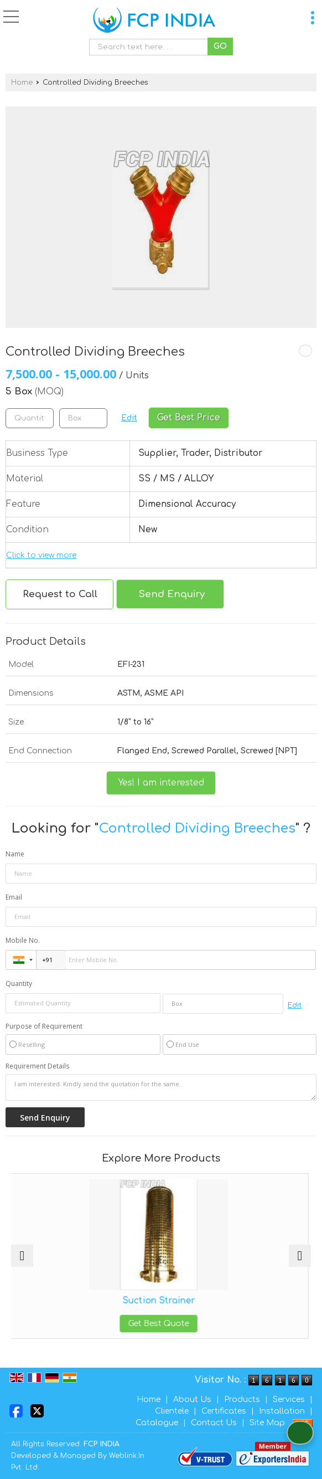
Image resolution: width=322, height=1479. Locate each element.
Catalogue (157, 1423)
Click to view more (41, 555)
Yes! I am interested (161, 783)
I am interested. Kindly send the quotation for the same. (161, 1087)
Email (14, 897)
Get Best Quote (161, 1323)
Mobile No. (23, 940)
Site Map (267, 1423)
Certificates (223, 1411)
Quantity (19, 983)
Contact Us (214, 1423)
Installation (282, 1411)
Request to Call (60, 594)
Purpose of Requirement (44, 1026)
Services (289, 1399)
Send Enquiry (172, 594)
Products (242, 1399)
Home (22, 82)
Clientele (172, 1411)
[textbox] (150, 47)
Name (15, 854)
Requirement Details (37, 1066)
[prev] (22, 1256)
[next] (300, 1256)
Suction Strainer (161, 1301)
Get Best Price (188, 418)
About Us (192, 1399)
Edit (129, 418)
